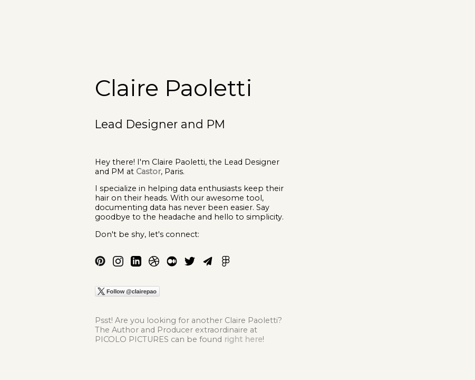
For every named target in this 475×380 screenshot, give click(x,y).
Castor (148, 171)
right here (243, 339)
